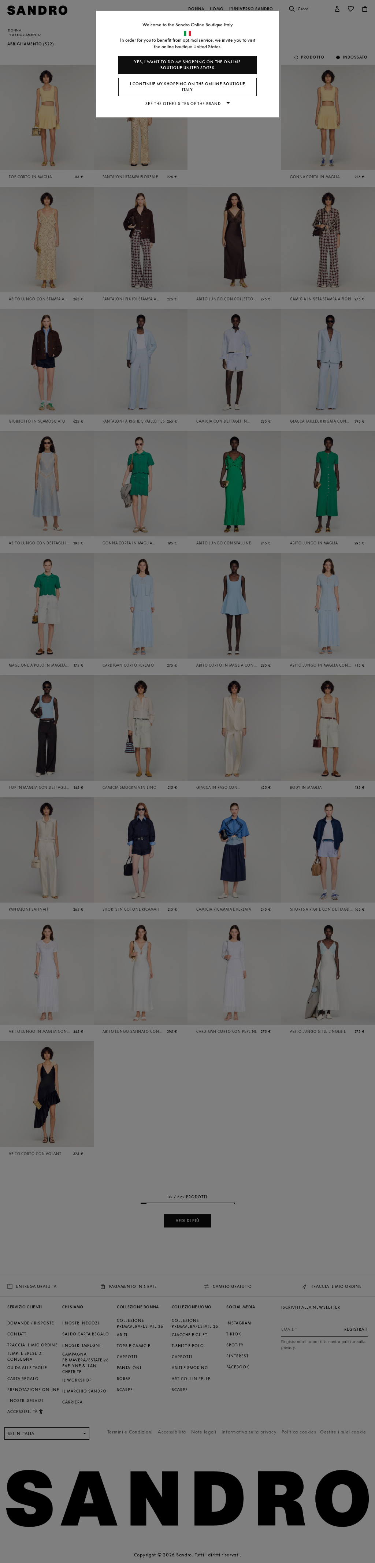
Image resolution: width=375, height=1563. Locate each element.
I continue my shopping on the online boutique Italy (187, 87)
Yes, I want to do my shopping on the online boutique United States (187, 65)
